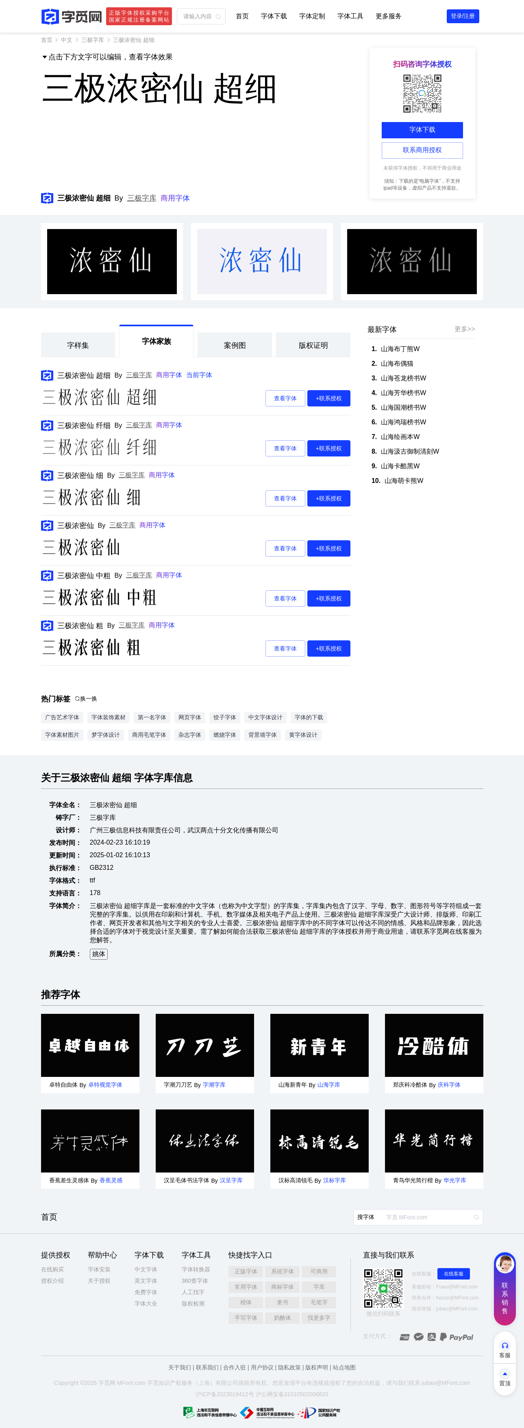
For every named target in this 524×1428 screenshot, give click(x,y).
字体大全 (146, 1303)
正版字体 (246, 1271)
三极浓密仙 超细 (84, 375)
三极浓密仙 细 (80, 476)
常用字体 (246, 1287)
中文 (66, 40)
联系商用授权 (422, 149)
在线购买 (52, 1269)
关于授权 (99, 1280)
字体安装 (99, 1269)
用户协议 (262, 1367)
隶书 (282, 1302)
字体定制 (312, 16)
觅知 (158, 1383)
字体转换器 (196, 1269)
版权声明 (316, 1367)
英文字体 (146, 1280)
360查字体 (195, 1280)
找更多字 (319, 1317)
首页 (242, 16)
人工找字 (193, 1292)
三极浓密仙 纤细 (84, 425)
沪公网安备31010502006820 (292, 1394)
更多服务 (389, 16)
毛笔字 (319, 1302)
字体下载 (274, 16)
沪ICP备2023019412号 (225, 1394)
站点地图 (344, 1367)
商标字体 (282, 1287)
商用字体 (175, 198)
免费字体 (146, 1292)
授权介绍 (52, 1280)
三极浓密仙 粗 (80, 626)
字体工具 (350, 16)
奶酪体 (282, 1317)
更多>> (464, 328)
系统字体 (282, 1271)
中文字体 (146, 1269)
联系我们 (207, 1367)
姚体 (98, 953)
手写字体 (246, 1317)
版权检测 (193, 1303)
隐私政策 (289, 1367)
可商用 (319, 1271)
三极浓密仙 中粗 (84, 576)
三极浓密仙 (75, 526)
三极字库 (92, 40)
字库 (319, 1287)
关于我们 (179, 1367)
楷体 (246, 1302)
